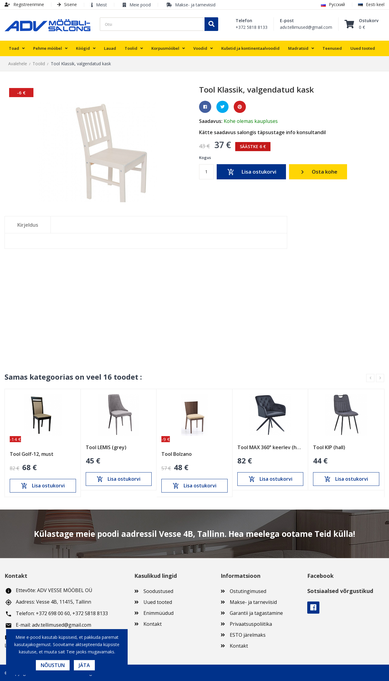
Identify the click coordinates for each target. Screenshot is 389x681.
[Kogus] (206, 171)
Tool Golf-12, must (31, 454)
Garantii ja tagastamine (256, 613)
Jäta (84, 665)
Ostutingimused (248, 591)
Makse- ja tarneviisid (195, 5)
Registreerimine (24, 4)
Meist (101, 5)
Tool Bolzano (176, 454)
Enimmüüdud (158, 613)
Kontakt (152, 624)
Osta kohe (318, 172)
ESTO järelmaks (248, 635)
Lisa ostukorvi (251, 172)
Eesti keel (371, 4)
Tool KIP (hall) (329, 447)
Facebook (313, 607)
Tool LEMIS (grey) (106, 447)
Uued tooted (157, 602)
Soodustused (158, 591)
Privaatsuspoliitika (251, 624)
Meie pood (140, 5)
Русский (333, 4)
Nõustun (53, 665)
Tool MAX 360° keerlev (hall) (270, 447)
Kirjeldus (27, 224)
